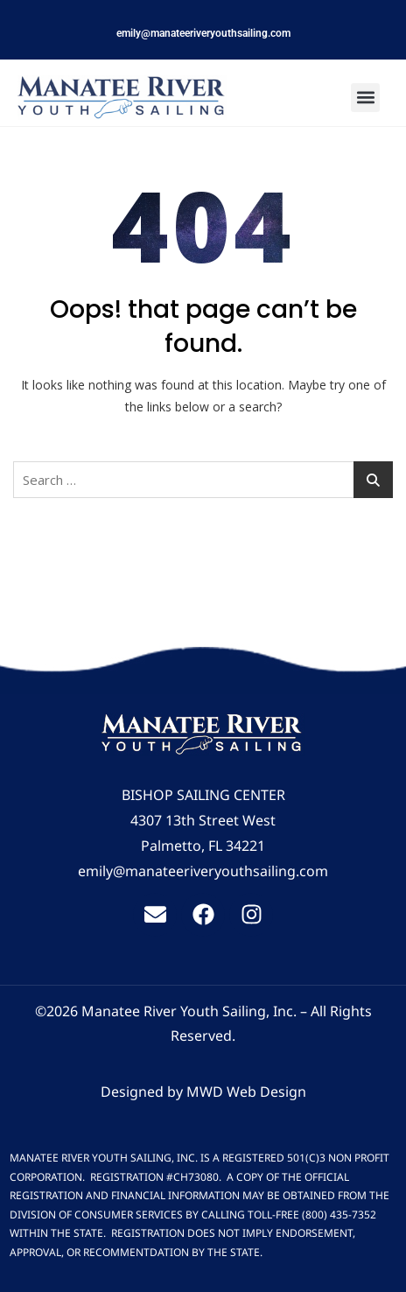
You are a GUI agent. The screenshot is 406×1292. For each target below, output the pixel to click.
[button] (365, 97)
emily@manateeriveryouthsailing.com (203, 33)
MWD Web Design (246, 1091)
